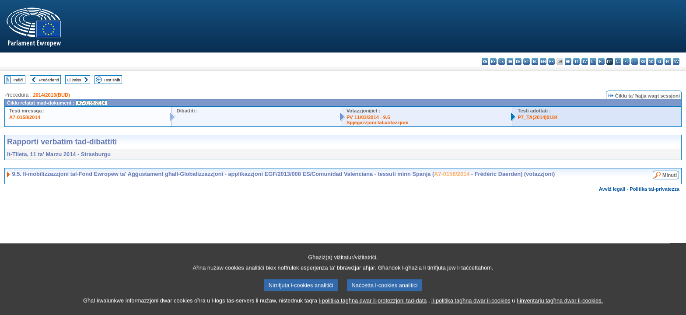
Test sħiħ (112, 79)
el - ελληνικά (535, 61)
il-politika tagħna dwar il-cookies (471, 308)
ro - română (643, 61)
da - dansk (510, 61)
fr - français (551, 61)
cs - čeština (501, 61)
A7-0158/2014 (24, 117)
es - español (493, 61)
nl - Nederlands (618, 61)
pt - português (634, 61)
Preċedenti (48, 79)
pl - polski (626, 61)
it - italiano (576, 61)
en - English (543, 61)
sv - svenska (676, 61)
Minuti (669, 175)
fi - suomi (668, 61)
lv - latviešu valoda (584, 61)
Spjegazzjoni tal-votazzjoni (377, 122)
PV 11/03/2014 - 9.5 (368, 117)
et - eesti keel (526, 61)
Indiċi (18, 79)
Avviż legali (612, 189)
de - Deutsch (518, 61)
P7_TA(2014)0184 (537, 117)
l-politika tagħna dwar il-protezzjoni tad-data (372, 308)
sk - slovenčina (651, 61)
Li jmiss (74, 79)
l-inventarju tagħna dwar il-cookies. (560, 308)
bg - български (485, 61)
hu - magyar (601, 61)
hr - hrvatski (568, 61)
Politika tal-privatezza (654, 189)
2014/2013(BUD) (51, 95)
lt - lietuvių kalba (593, 61)
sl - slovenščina (659, 61)
